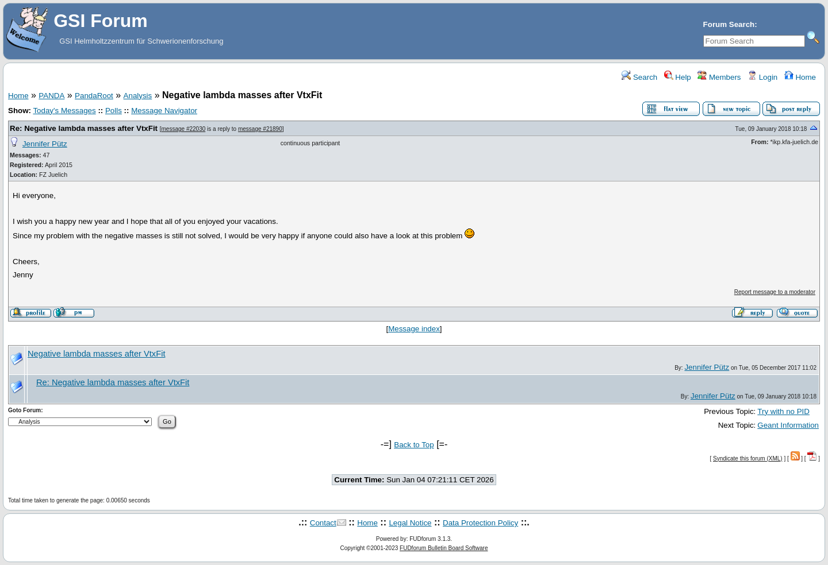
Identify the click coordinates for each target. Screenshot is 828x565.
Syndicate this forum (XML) (748, 458)
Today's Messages (64, 110)
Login (762, 77)
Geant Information (788, 425)
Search (639, 77)
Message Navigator (164, 110)
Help (677, 77)
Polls (113, 110)
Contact (323, 522)
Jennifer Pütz (44, 144)
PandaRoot (94, 95)
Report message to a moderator (774, 292)
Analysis (138, 95)
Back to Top (414, 444)
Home (800, 77)
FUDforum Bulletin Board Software (444, 548)
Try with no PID (783, 411)
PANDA (51, 95)
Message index (414, 328)
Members (719, 77)
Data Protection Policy (480, 522)
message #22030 (184, 129)
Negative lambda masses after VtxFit (96, 353)
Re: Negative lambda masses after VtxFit (84, 128)
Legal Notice (410, 522)
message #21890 (260, 129)
